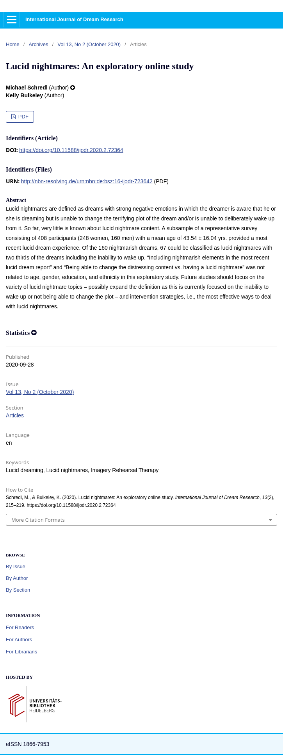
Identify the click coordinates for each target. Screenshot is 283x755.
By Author (17, 578)
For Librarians (21, 652)
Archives (38, 44)
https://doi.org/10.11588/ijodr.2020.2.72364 (71, 150)
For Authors (19, 639)
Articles (15, 415)
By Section (18, 590)
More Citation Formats (38, 519)
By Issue (15, 566)
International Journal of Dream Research (74, 19)
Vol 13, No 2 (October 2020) (89, 44)
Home (13, 44)
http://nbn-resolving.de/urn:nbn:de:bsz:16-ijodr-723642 (87, 181)
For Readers (20, 627)
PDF (22, 117)
